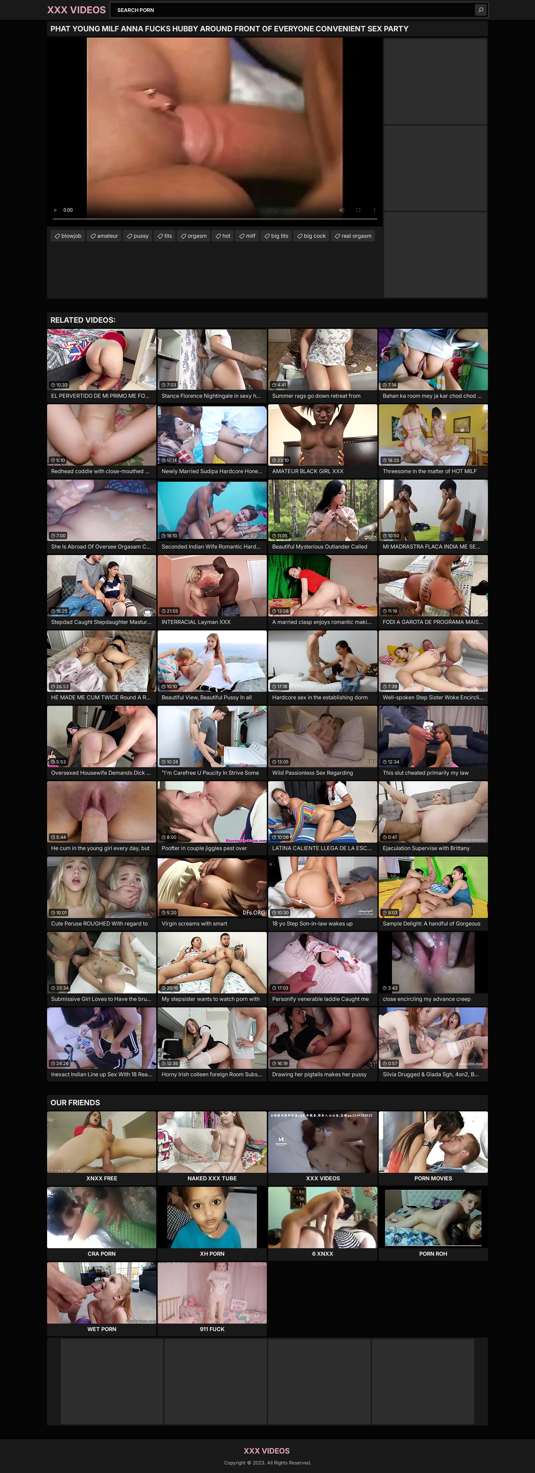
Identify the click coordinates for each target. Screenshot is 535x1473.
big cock (315, 235)
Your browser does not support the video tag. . (215, 132)
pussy (141, 235)
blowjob (71, 235)
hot (226, 235)
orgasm (197, 235)
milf (251, 235)
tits (168, 235)
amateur (107, 235)
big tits (279, 235)
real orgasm (357, 235)
